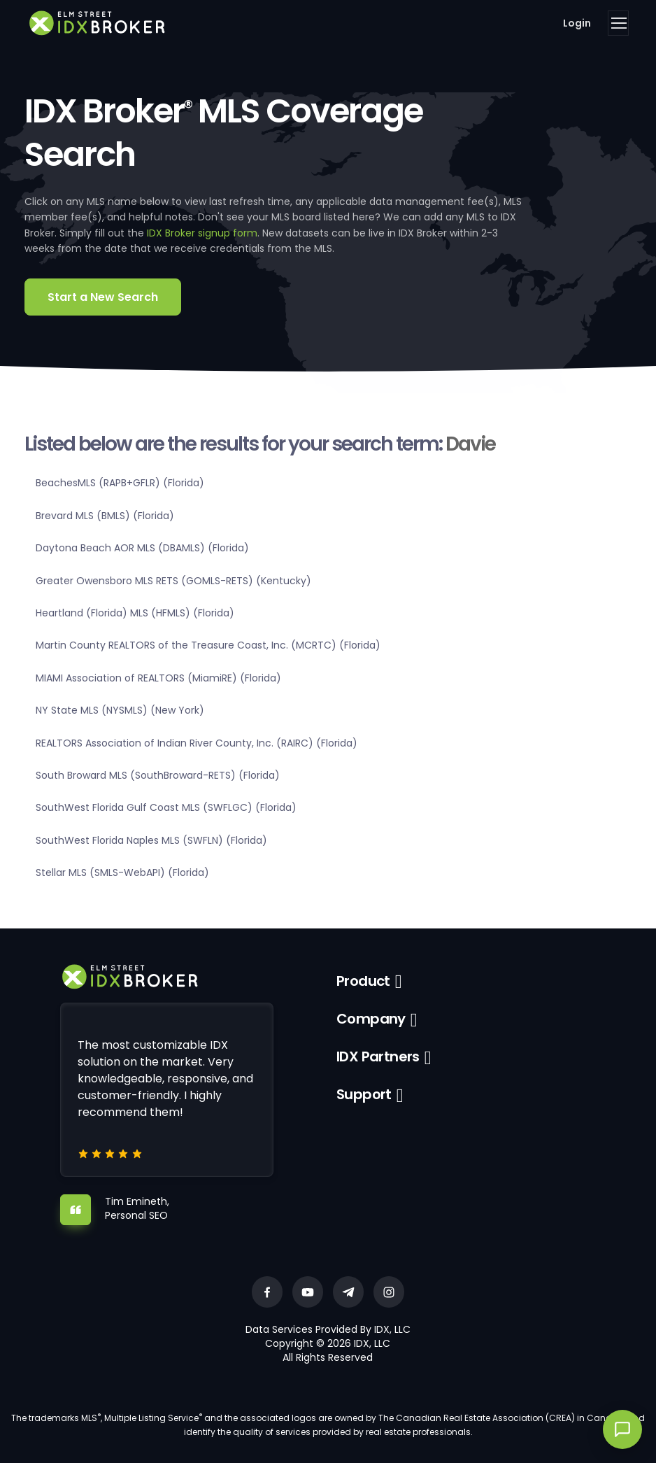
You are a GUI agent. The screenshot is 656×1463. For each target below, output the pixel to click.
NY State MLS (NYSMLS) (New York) (120, 710)
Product (363, 981)
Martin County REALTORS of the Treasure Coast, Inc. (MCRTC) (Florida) (208, 645)
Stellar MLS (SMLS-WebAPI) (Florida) (122, 872)
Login (577, 23)
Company (371, 1019)
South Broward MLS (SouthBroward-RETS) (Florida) (158, 775)
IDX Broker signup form (202, 233)
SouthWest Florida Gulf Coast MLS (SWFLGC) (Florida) (166, 807)
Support (364, 1094)
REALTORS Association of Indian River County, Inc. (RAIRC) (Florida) (196, 743)
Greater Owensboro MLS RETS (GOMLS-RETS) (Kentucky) (173, 581)
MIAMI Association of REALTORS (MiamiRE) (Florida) (158, 678)
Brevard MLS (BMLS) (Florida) (105, 516)
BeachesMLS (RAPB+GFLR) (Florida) (120, 483)
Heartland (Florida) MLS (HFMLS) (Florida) (135, 613)
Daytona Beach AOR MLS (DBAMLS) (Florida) (142, 548)
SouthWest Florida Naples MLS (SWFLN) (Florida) (151, 840)
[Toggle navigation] (618, 23)
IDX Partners (378, 1056)
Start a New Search (103, 297)
